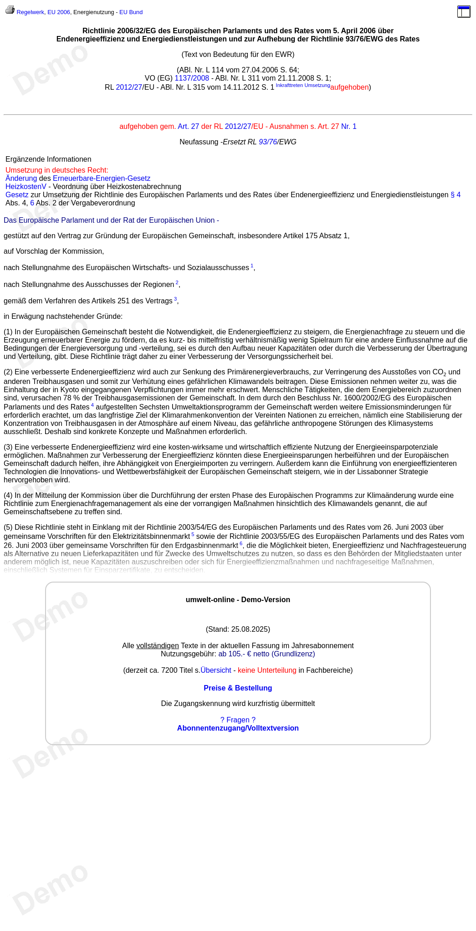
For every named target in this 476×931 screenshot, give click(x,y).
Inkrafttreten (289, 85)
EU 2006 (58, 12)
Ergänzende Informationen (48, 159)
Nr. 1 (349, 126)
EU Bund (131, 12)
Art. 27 (188, 126)
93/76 (268, 142)
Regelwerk (30, 12)
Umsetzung (317, 85)
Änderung (21, 178)
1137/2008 (192, 78)
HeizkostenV (25, 186)
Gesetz (17, 195)
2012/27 (129, 87)
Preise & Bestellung (238, 688)
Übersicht (215, 670)
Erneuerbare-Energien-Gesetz (101, 178)
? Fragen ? (238, 720)
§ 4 (455, 195)
